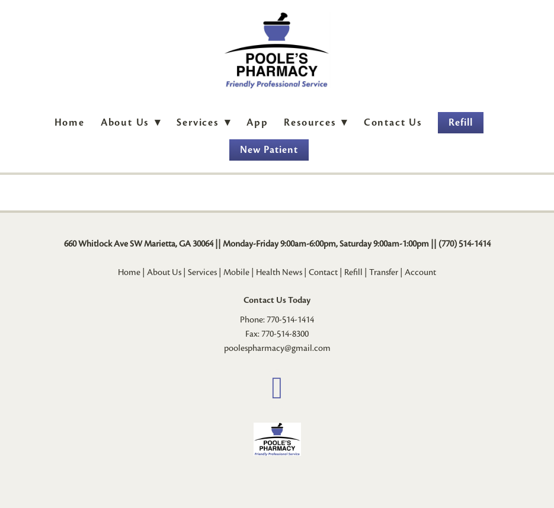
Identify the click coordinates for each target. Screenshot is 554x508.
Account (420, 272)
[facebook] (277, 388)
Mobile (236, 272)
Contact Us (393, 122)
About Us (131, 122)
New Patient (269, 149)
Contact (323, 272)
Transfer (383, 272)
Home (70, 122)
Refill (461, 122)
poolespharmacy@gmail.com (277, 348)
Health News (279, 272)
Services (202, 272)
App (257, 122)
